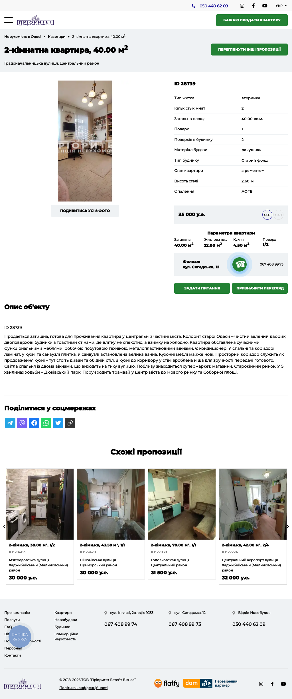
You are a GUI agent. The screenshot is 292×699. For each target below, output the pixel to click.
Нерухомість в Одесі (22, 36)
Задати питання (202, 288)
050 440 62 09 (214, 6)
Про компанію (17, 612)
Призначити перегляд (260, 288)
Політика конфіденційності (83, 688)
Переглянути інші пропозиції (249, 49)
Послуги (12, 620)
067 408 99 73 (271, 264)
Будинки (62, 627)
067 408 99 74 (120, 624)
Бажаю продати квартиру (252, 20)
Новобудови (65, 620)
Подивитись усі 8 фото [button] (85, 211)
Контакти (12, 655)
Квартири (56, 36)
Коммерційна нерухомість (66, 636)
